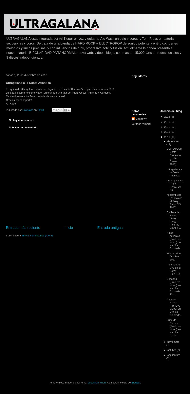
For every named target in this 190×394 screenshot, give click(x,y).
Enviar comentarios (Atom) (37, 235)
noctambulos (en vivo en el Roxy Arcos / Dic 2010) (174, 201)
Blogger (135, 382)
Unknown (141, 118)
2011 (167, 131)
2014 (167, 116)
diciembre (173, 141)
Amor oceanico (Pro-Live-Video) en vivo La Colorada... (174, 240)
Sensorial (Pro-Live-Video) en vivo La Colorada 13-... (174, 286)
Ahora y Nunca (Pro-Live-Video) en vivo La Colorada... (174, 307)
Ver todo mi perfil (141, 123)
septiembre (173, 354)
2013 (167, 121)
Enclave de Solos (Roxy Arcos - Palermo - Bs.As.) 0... (174, 220)
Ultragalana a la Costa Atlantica (174, 172)
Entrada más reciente (23, 228)
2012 (167, 126)
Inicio (69, 228)
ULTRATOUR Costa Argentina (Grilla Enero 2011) (174, 156)
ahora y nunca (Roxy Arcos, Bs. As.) (175, 185)
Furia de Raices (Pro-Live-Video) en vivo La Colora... (174, 327)
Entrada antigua (110, 228)
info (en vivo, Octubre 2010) (174, 256)
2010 (167, 137)
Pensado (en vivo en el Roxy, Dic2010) (174, 269)
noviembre (173, 341)
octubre (172, 350)
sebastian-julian (97, 382)
